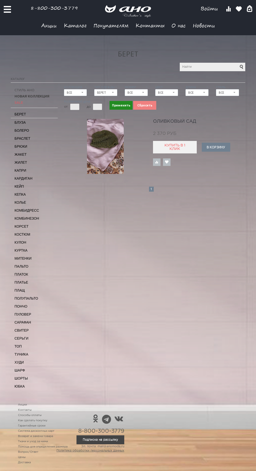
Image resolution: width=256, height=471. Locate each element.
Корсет (21, 226)
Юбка (19, 386)
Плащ (19, 290)
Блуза (20, 122)
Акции (49, 25)
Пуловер (22, 314)
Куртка (21, 250)
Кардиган (23, 178)
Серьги (21, 338)
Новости (204, 25)
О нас (179, 25)
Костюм (22, 234)
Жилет (20, 162)
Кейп (19, 186)
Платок (21, 274)
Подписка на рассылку (100, 439)
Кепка (20, 194)
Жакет (20, 154)
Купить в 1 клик (174, 147)
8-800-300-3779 (54, 8)
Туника (21, 354)
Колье (20, 202)
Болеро (21, 130)
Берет (20, 114)
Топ (18, 346)
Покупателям (111, 25)
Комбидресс (26, 210)
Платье (21, 282)
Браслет (22, 138)
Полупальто (26, 298)
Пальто (21, 266)
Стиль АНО (24, 90)
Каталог (75, 25)
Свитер (21, 330)
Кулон (20, 242)
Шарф (19, 370)
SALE (18, 102)
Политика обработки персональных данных (90, 450)
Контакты (150, 25)
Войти (210, 8)
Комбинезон (26, 218)
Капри (20, 170)
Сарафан (22, 322)
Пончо (20, 306)
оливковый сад (174, 121)
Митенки (23, 258)
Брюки (20, 146)
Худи (19, 362)
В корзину (216, 147)
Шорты (21, 378)
